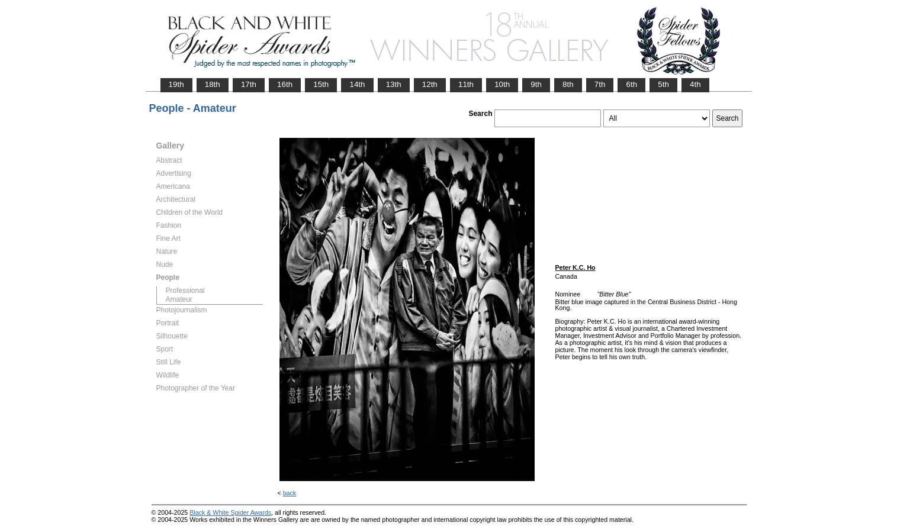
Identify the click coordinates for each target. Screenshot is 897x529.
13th (394, 84)
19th (176, 84)
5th (663, 84)
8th (568, 84)
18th (212, 84)
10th (502, 84)
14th (357, 84)
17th (248, 84)
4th (695, 84)
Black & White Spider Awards (230, 512)
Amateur (179, 299)
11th (466, 84)
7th (600, 84)
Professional (185, 290)
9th (536, 84)
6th (631, 84)
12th (430, 84)
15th (321, 84)
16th (285, 84)
